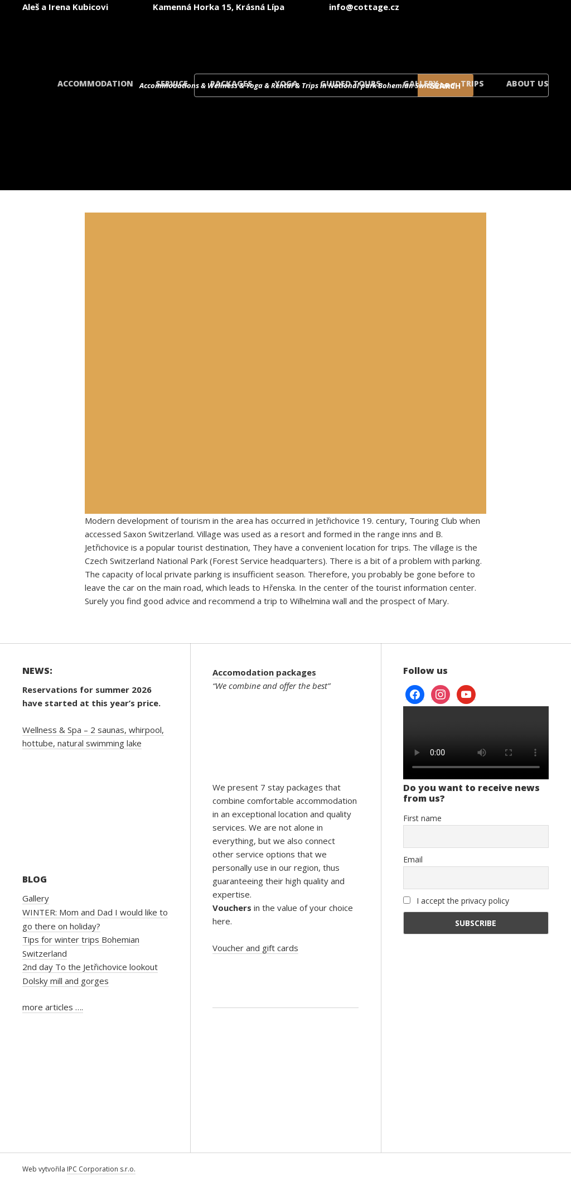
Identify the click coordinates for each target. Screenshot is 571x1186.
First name (422, 818)
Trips (472, 83)
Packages (231, 83)
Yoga (286, 83)
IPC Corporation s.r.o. (101, 1169)
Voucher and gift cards (255, 947)
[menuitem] (243, 38)
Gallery (420, 83)
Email (413, 859)
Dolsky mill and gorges (65, 980)
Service (172, 83)
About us (527, 83)
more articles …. (52, 1007)
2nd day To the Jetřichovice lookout (90, 966)
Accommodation (95, 83)
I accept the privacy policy (456, 900)
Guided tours (350, 83)
